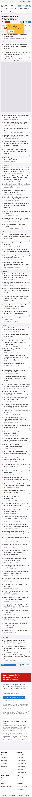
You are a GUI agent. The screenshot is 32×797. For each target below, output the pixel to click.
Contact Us (4, 760)
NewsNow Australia (22, 772)
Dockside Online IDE (6, 786)
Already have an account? (10, 701)
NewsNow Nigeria (21, 760)
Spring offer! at (15, 1)
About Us (3, 757)
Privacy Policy (24, 707)
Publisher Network (6, 778)
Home (3, 755)
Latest (7, 22)
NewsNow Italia (21, 766)
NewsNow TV (5, 766)
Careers (3, 783)
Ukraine (11, 9)
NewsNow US (20, 757)
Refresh (27, 795)
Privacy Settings (21, 789)
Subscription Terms (22, 786)
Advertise (4, 781)
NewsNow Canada (22, 769)
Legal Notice (8, 708)
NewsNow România (22, 763)
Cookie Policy (20, 781)
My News (12, 795)
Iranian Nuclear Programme (9, 12)
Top (3, 22)
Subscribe (4, 763)
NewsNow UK (20, 755)
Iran (16, 9)
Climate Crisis (23, 9)
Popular (13, 22)
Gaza (6, 9)
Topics (20, 795)
